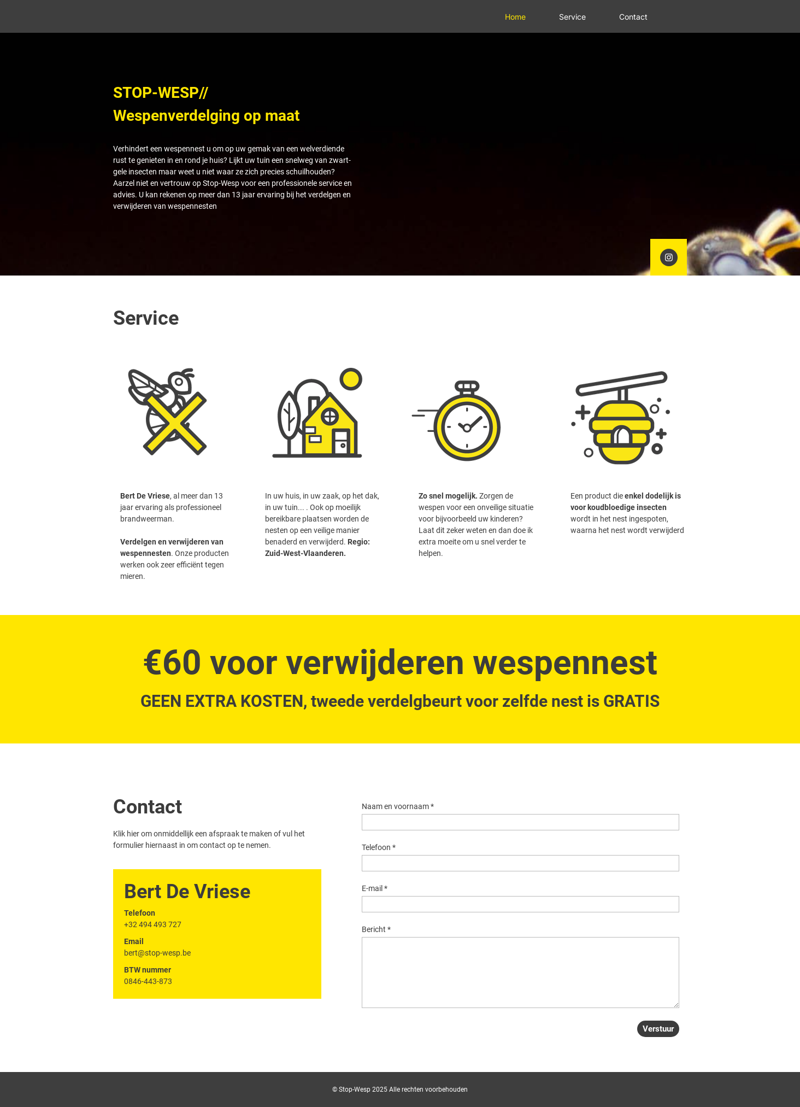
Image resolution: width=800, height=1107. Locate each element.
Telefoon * (379, 847)
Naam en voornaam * (398, 806)
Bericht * (376, 929)
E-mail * (374, 888)
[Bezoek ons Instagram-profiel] (669, 257)
